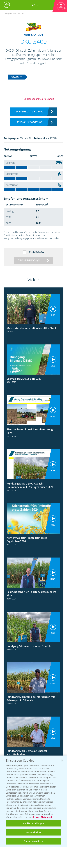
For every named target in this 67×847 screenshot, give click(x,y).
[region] (33, 801)
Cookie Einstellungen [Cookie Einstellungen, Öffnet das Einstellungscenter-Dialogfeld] (33, 823)
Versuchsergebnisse (29, 122)
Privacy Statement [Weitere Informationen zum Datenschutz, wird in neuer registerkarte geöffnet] (42, 817)
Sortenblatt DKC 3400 (29, 111)
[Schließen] (62, 760)
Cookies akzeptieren (33, 841)
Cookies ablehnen (33, 832)
